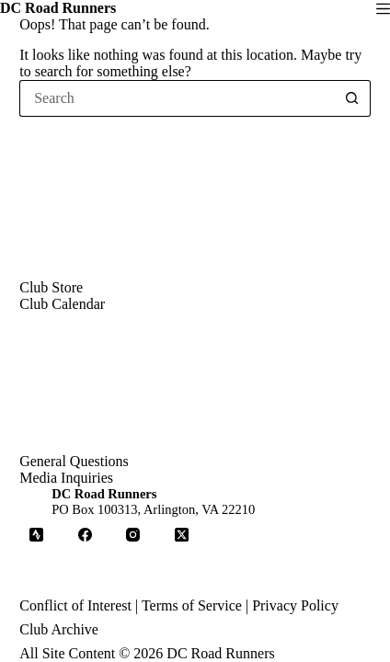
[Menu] (383, 9)
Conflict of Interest (75, 605)
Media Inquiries (66, 477)
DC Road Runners (58, 8)
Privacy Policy (295, 605)
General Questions (74, 461)
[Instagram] (133, 535)
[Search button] (352, 98)
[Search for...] (176, 98)
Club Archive (58, 629)
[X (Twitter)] (182, 535)
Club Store (51, 287)
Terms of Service (192, 605)
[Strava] (36, 535)
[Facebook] (85, 535)
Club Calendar (62, 304)
